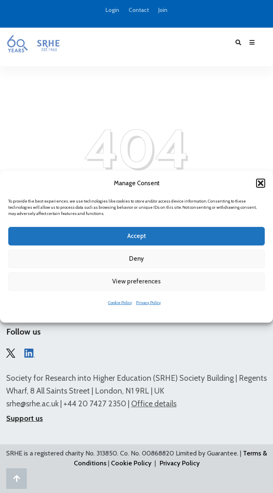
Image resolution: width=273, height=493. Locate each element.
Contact (139, 10)
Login (112, 10)
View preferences (136, 281)
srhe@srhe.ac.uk (32, 403)
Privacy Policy (148, 302)
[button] (261, 183)
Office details (154, 403)
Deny (136, 258)
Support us (24, 418)
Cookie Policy (120, 302)
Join (162, 10)
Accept (136, 236)
